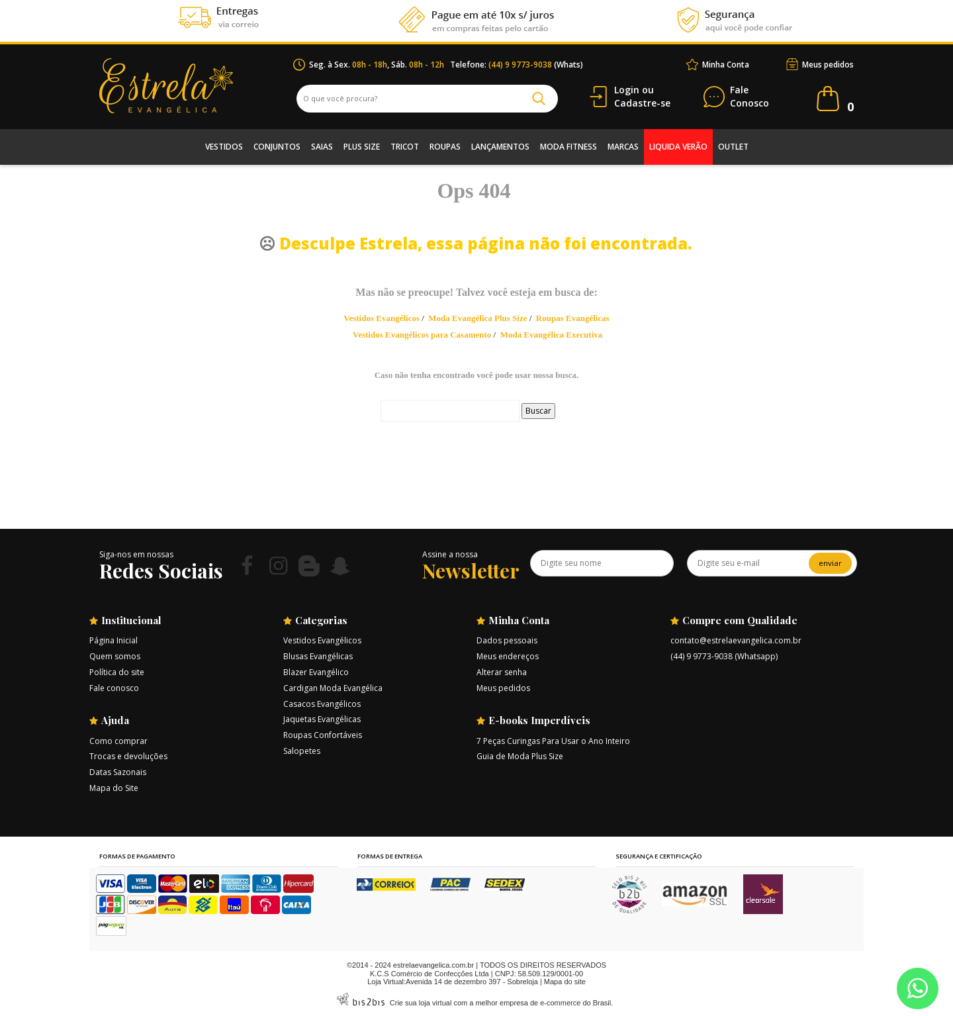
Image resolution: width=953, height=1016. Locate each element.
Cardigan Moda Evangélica (333, 688)
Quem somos (114, 656)
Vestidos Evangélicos (381, 318)
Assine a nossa (450, 554)
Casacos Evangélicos (322, 704)
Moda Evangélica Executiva (551, 335)
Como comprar (118, 741)
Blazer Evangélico (316, 672)
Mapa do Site (113, 788)
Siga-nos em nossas (136, 554)
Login (626, 89)
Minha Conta (725, 64)
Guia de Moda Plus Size (519, 756)
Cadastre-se (642, 103)
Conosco (749, 97)
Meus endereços (507, 656)
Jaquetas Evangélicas (322, 719)
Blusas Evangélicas (318, 656)
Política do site (116, 672)
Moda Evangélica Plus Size (477, 318)
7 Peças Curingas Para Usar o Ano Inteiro (553, 741)
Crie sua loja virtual (421, 1003)
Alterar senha (501, 672)
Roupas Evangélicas (573, 318)
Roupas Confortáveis (322, 735)
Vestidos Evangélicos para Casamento (422, 335)
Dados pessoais (506, 640)
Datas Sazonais (117, 772)
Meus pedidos (828, 64)
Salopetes (301, 751)
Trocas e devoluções (128, 756)
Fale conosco (114, 688)
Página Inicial (113, 640)
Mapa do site (565, 982)
